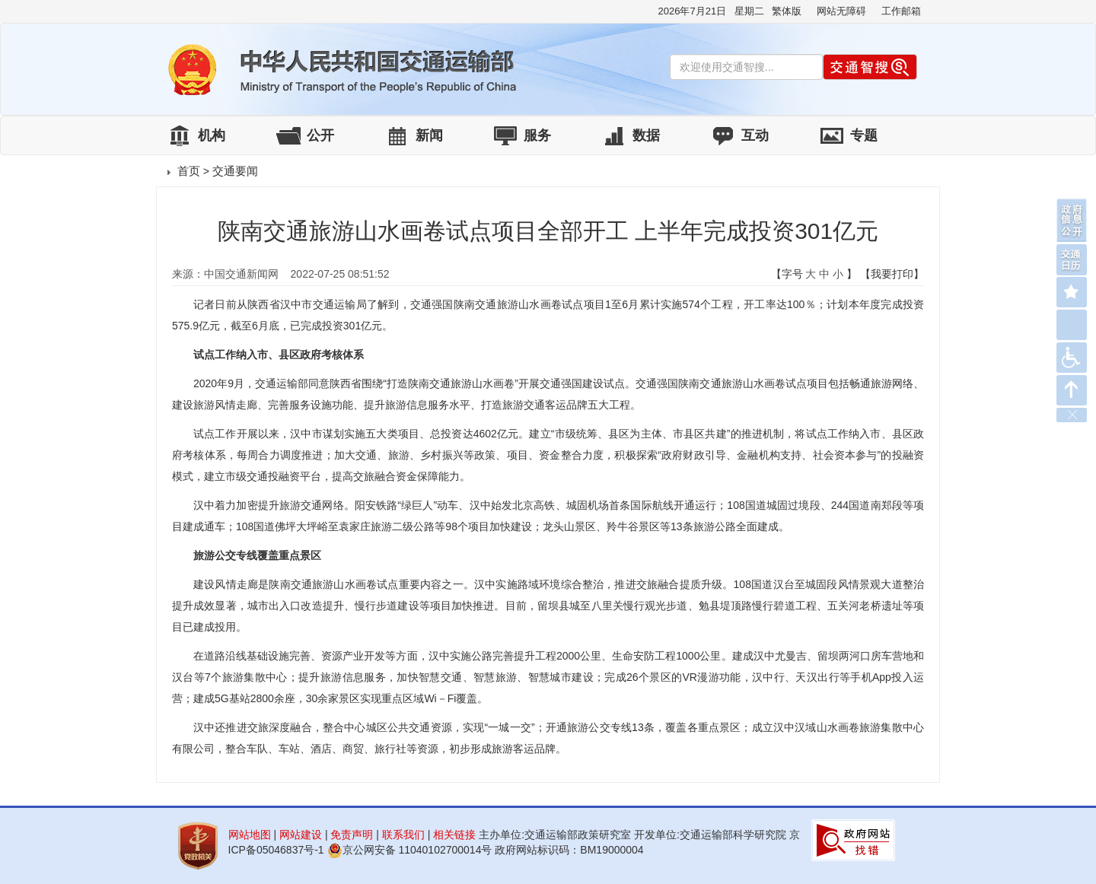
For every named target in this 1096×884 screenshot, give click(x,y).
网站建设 (300, 834)
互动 (755, 135)
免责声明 (351, 834)
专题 (864, 135)
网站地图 (249, 834)
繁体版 (786, 11)
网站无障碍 (841, 11)
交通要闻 (235, 170)
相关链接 (454, 834)
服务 (537, 135)
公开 (320, 135)
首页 (188, 170)
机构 (211, 135)
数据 (646, 135)
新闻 (429, 135)
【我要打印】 (892, 274)
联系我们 (403, 834)
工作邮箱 (901, 11)
